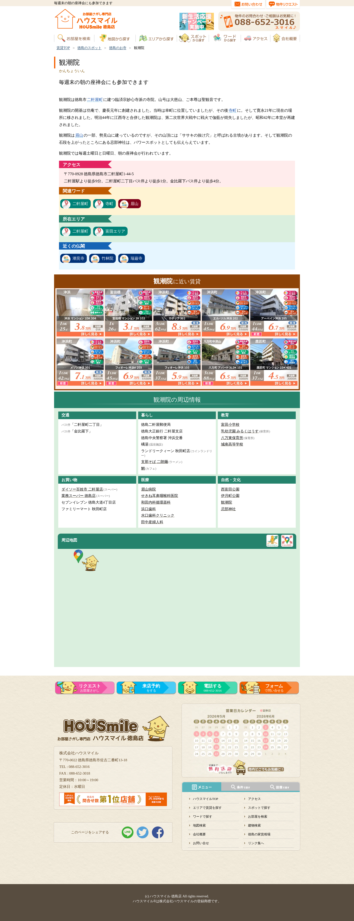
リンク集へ (256, 843)
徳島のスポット (89, 48)
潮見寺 (78, 258)
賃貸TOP (63, 48)
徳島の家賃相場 (259, 834)
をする (151, 687)
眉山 (79, 135)
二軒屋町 (95, 99)
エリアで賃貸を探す (207, 808)
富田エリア (115, 231)
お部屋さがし (89, 687)
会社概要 (199, 834)
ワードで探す (202, 816)
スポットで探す (259, 808)
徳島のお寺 (117, 48)
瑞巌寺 (136, 258)
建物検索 (254, 825)
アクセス (254, 799)
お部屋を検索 (257, 816)
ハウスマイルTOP (205, 799)
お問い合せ (201, 843)
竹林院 (107, 258)
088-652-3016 (212, 687)
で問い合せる (274, 687)
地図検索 (199, 825)
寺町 (232, 110)
